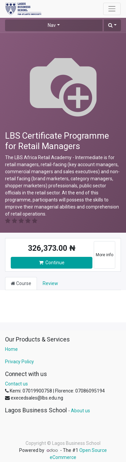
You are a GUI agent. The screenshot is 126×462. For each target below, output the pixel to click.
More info (104, 254)
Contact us (16, 383)
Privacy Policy (19, 361)
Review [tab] (50, 283)
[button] (112, 25)
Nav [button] (52, 25)
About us (80, 410)
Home (11, 349)
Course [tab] (21, 283)
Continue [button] (52, 262)
